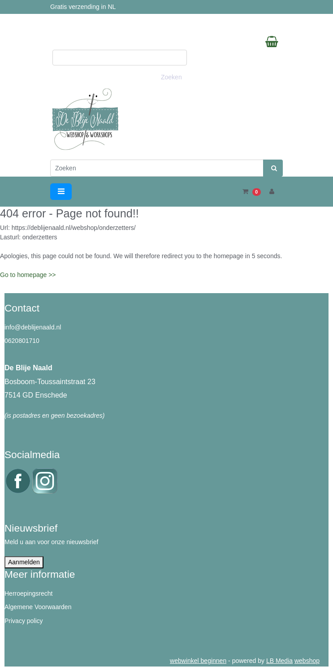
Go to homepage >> (28, 274)
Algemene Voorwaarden (37, 606)
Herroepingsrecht (28, 593)
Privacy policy (23, 620)
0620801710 (21, 340)
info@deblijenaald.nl (32, 327)
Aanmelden (24, 562)
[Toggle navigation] (61, 191)
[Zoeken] (157, 168)
